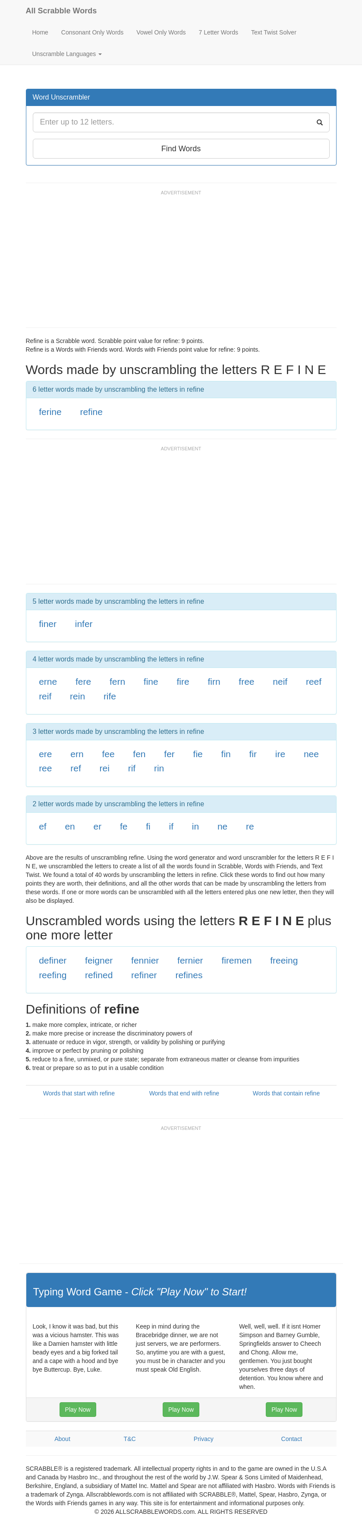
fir (253, 754)
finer (48, 624)
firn (214, 681)
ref (75, 768)
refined (99, 975)
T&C (130, 1438)
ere (45, 754)
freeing (284, 960)
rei (105, 768)
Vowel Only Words (161, 32)
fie (198, 754)
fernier (190, 960)
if (171, 826)
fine (151, 681)
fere (83, 681)
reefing (52, 975)
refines (188, 975)
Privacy (204, 1438)
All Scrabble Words (61, 10)
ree (45, 768)
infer (84, 624)
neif (280, 681)
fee (108, 754)
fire (182, 681)
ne (222, 826)
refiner (144, 975)
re (250, 826)
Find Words (181, 148)
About (62, 1438)
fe (124, 826)
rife (110, 696)
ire (280, 754)
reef (313, 681)
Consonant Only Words (92, 32)
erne (48, 681)
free (246, 681)
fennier (145, 960)
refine (91, 412)
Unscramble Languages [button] (67, 53)
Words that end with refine (184, 1093)
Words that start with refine (79, 1093)
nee (311, 754)
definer (52, 960)
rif (132, 768)
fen (139, 754)
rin (159, 768)
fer (169, 754)
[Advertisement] (183, 263)
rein (77, 696)
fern (117, 681)
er (98, 826)
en (70, 826)
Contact (291, 1438)
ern (76, 754)
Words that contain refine (286, 1093)
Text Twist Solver (273, 32)
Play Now (78, 1409)
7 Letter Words (218, 32)
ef (43, 826)
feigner (99, 960)
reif (45, 696)
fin (226, 754)
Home (40, 32)
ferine (50, 412)
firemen (236, 960)
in (195, 826)
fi (148, 826)
